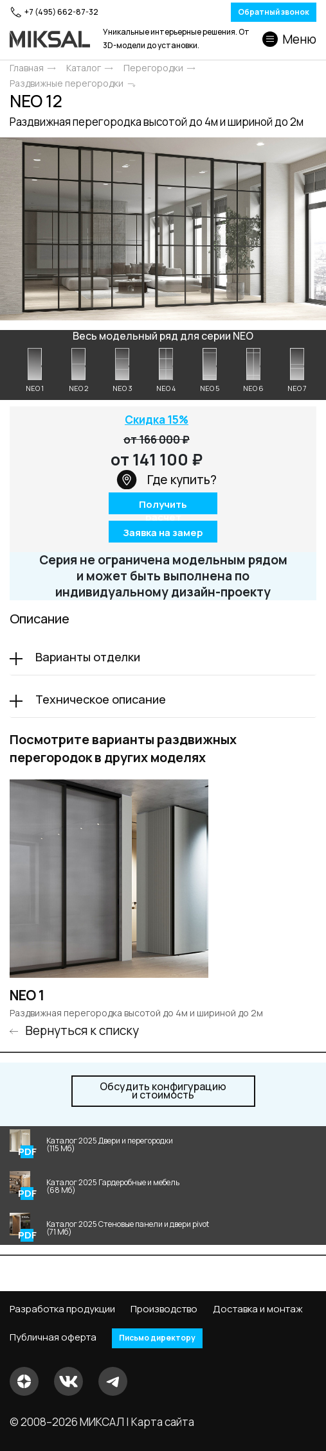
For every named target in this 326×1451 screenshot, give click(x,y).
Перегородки (153, 68)
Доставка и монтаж (258, 1309)
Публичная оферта (53, 1337)
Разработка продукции (62, 1309)
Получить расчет (163, 505)
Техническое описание (100, 699)
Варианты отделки (87, 657)
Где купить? (166, 479)
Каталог (83, 68)
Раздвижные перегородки (66, 83)
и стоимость (163, 1090)
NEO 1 (27, 995)
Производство (164, 1309)
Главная (27, 68)
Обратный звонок (273, 11)
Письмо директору (157, 1337)
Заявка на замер (163, 532)
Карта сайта (162, 1421)
